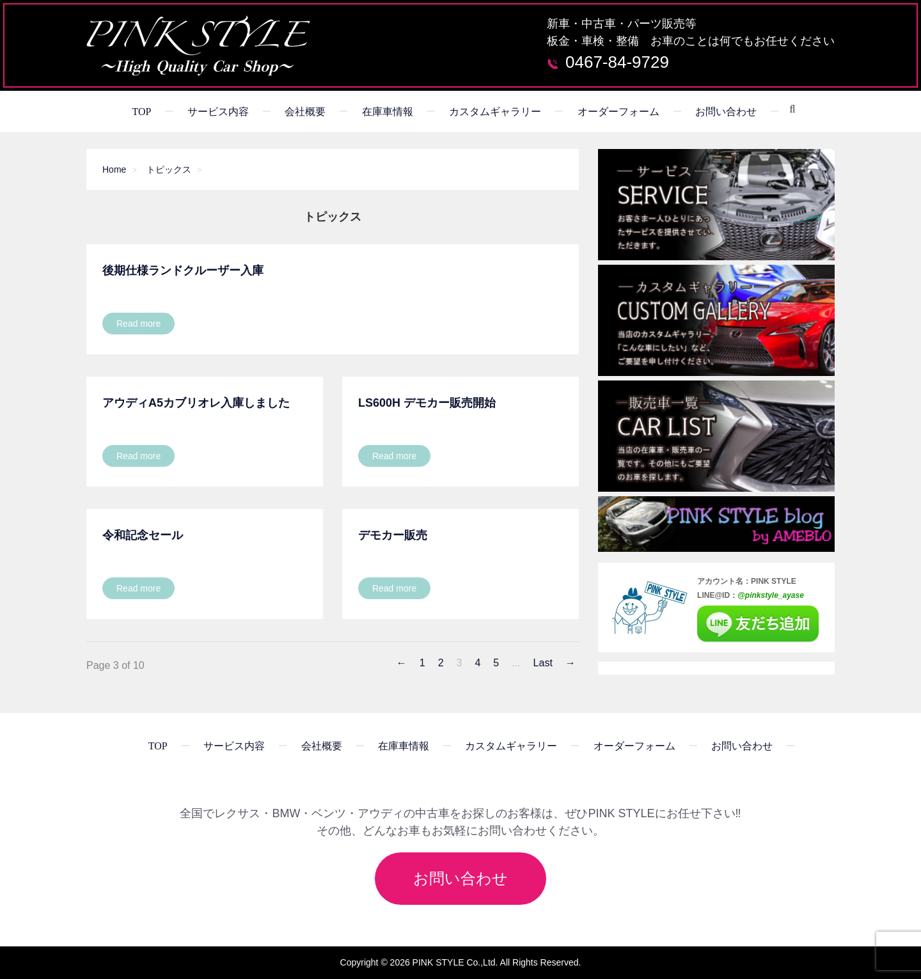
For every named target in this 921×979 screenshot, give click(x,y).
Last (543, 663)
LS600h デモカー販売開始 (427, 402)
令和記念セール (142, 535)
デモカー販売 (392, 535)
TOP (141, 111)
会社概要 (305, 111)
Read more (138, 323)
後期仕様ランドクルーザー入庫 (183, 270)
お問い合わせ (726, 111)
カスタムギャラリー (495, 111)
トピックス (168, 169)
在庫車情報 (387, 111)
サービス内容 (218, 111)
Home (114, 169)
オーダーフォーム (618, 111)
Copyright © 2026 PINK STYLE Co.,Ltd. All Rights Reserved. (460, 962)
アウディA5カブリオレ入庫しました (196, 402)
